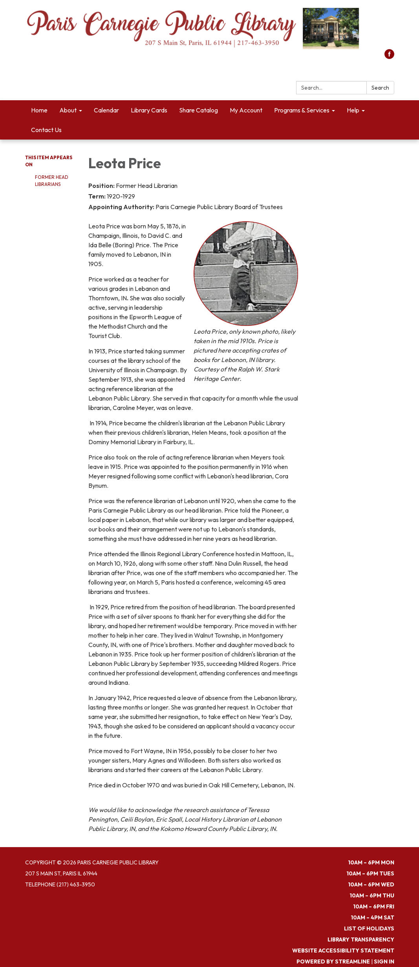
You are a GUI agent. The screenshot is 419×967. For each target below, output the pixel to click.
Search (380, 87)
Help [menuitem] (353, 110)
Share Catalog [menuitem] (198, 110)
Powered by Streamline (333, 961)
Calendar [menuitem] (106, 110)
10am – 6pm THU (371, 895)
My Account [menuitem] (246, 110)
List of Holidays (369, 928)
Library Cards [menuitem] (149, 110)
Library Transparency (361, 939)
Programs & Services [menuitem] (301, 110)
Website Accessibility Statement (343, 950)
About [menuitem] (68, 110)
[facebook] (389, 57)
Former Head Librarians (51, 180)
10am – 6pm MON (371, 862)
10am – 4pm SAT (372, 917)
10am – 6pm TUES (370, 873)
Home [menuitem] (39, 110)
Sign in (384, 961)
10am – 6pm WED (371, 884)
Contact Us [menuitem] (46, 130)
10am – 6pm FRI (373, 906)
